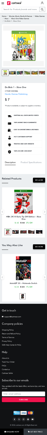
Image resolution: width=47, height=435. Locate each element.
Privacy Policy (7, 341)
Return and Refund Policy (11, 334)
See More (39, 180)
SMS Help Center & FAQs (11, 345)
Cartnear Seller (7, 373)
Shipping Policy (8, 330)
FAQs (4, 366)
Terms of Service (8, 337)
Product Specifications (31, 162)
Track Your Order (8, 362)
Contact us (6, 369)
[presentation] (2, 211)
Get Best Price (35, 432)
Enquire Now (11, 432)
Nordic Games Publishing (16, 94)
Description (10, 162)
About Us (5, 358)
